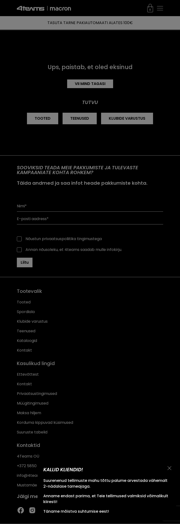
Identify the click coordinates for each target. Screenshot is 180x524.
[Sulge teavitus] (169, 468)
